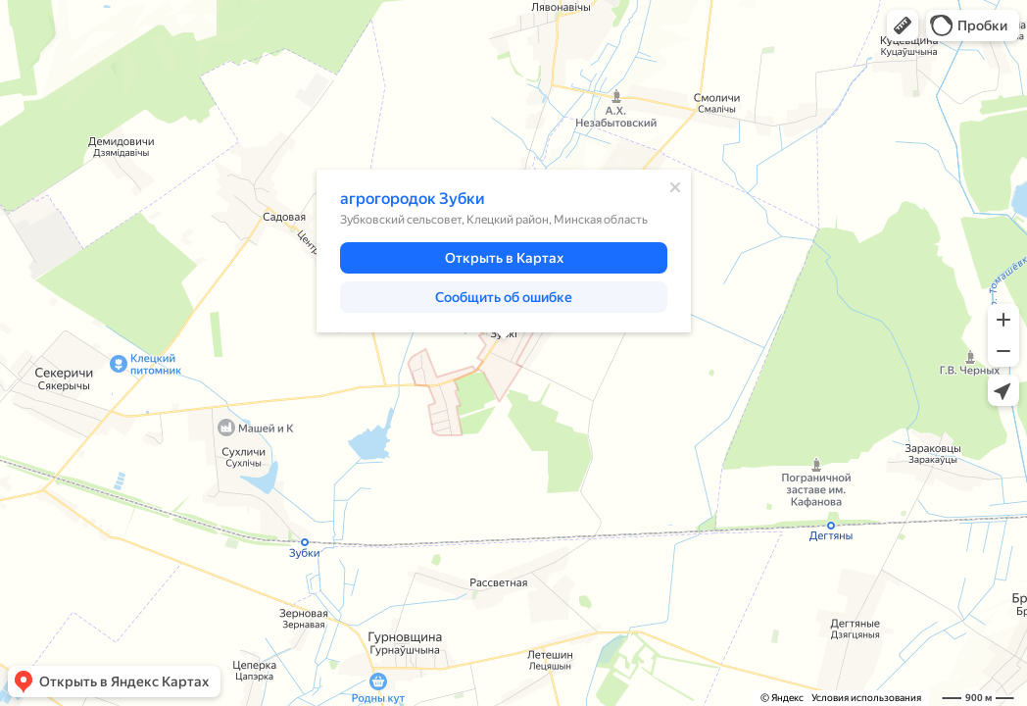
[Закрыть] (675, 187)
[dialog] (504, 251)
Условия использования (866, 697)
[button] (902, 25)
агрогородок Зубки (412, 198)
